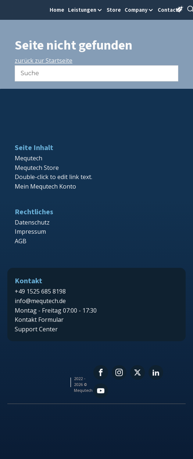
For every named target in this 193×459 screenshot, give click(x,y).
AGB (20, 241)
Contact (168, 9)
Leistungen (85, 9)
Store (114, 9)
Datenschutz (32, 222)
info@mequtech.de (40, 301)
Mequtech (28, 158)
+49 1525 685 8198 (40, 291)
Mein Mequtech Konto (45, 186)
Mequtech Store (37, 168)
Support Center (36, 329)
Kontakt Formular (39, 320)
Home (57, 9)
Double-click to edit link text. (53, 177)
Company (139, 9)
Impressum (30, 231)
